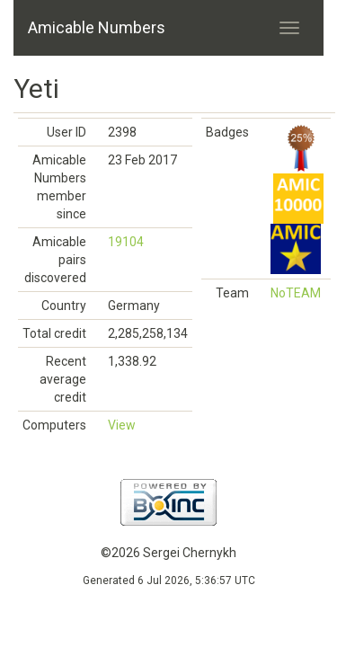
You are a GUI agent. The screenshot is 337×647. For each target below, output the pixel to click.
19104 (126, 242)
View (122, 425)
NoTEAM (295, 293)
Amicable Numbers (96, 27)
